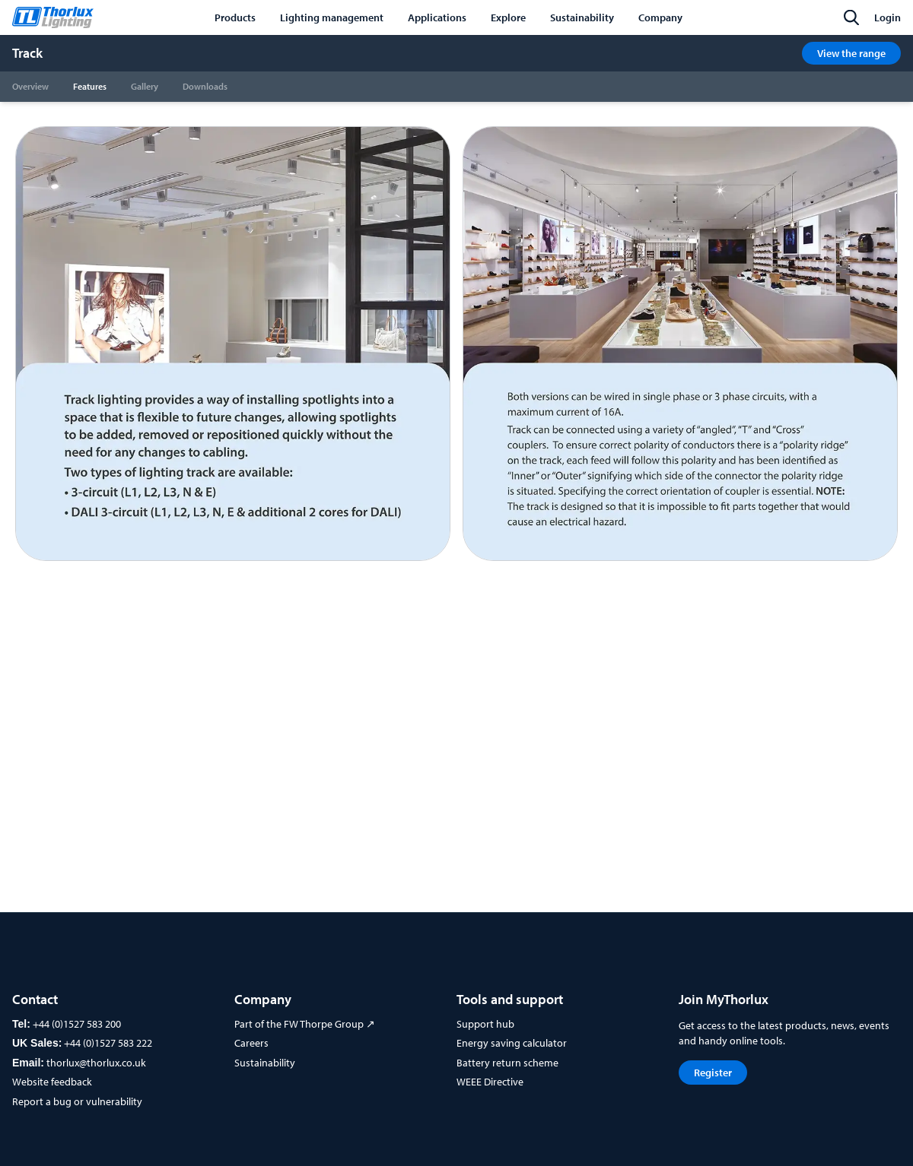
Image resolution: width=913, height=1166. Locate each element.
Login (887, 17)
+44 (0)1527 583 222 (108, 1043)
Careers (251, 1043)
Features (90, 86)
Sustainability (264, 1062)
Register (713, 1072)
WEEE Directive (489, 1081)
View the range (851, 53)
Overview (30, 86)
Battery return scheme (507, 1062)
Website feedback (52, 1081)
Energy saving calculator (511, 1043)
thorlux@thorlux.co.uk (96, 1062)
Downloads (205, 86)
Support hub (485, 1024)
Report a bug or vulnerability (77, 1101)
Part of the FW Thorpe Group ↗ (304, 1024)
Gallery (144, 86)
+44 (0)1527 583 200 (77, 1024)
